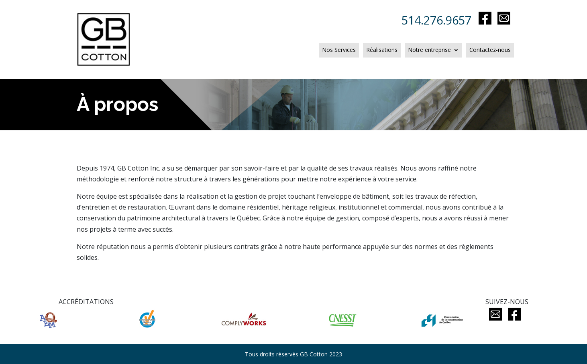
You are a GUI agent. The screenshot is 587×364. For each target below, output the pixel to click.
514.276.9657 (439, 20)
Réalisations (381, 50)
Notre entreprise (429, 50)
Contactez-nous (490, 50)
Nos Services (339, 50)
